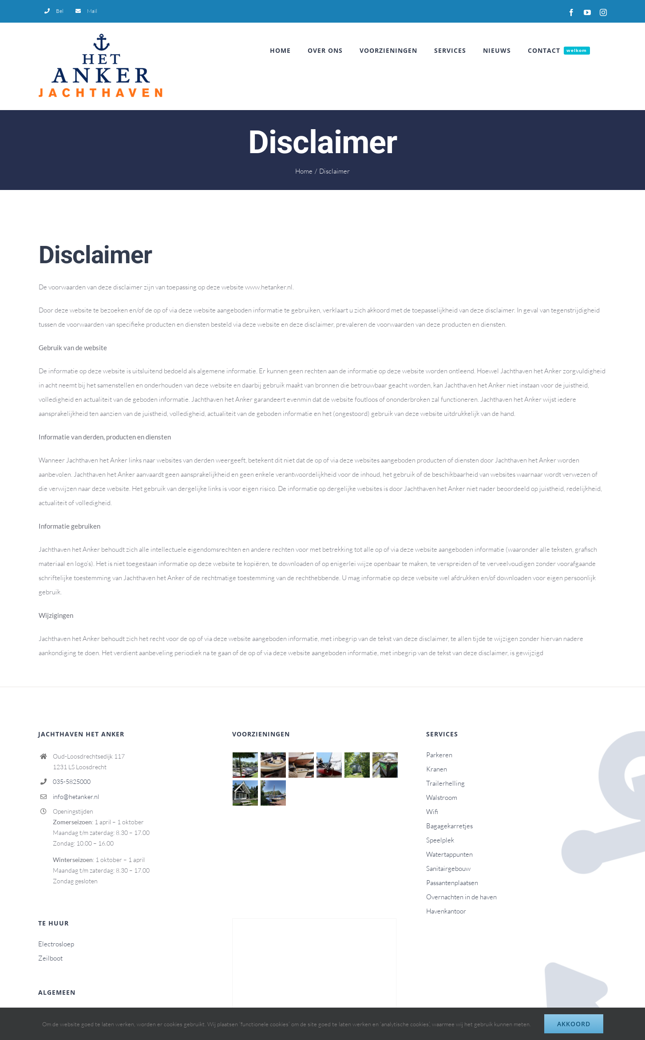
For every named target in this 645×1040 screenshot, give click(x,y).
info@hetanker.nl (76, 796)
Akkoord (573, 1024)
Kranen (436, 769)
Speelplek (440, 840)
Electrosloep (56, 944)
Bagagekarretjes (449, 826)
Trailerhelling (445, 783)
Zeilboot (50, 958)
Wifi (432, 811)
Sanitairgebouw (448, 868)
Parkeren (439, 755)
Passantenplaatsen (452, 882)
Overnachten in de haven (461, 897)
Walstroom (441, 797)
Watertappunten (449, 854)
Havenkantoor (446, 911)
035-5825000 (72, 781)
